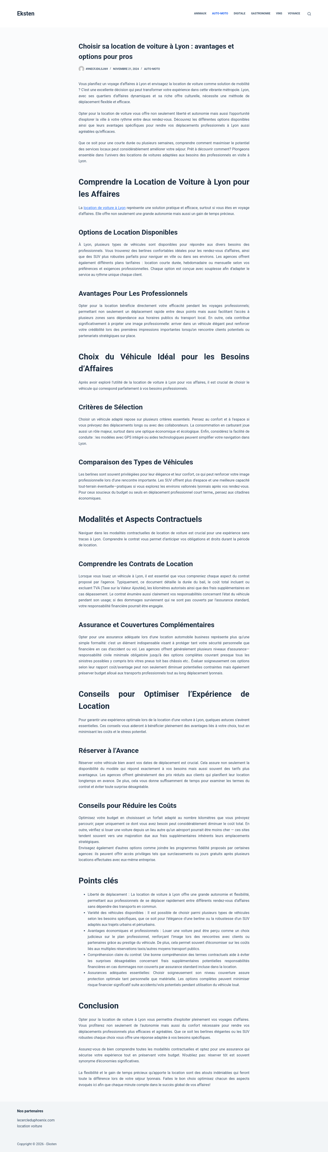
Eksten (25, 13)
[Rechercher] (309, 14)
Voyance (294, 13)
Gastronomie (260, 13)
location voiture (29, 1126)
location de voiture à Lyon (105, 208)
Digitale (239, 13)
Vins (279, 13)
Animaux (200, 13)
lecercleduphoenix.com (36, 1120)
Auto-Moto (220, 13)
